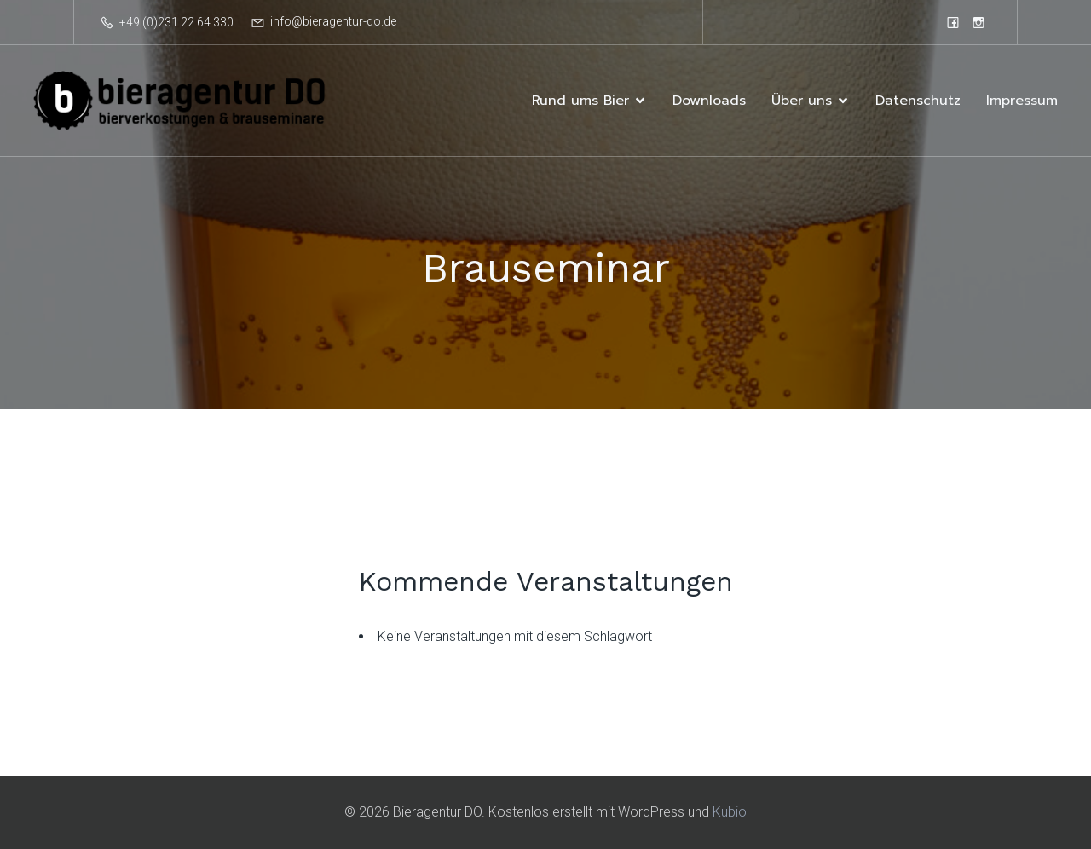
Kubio (730, 812)
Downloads (709, 100)
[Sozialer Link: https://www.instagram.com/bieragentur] (978, 22)
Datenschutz (918, 100)
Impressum (1022, 100)
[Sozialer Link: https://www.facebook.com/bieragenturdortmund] (953, 22)
